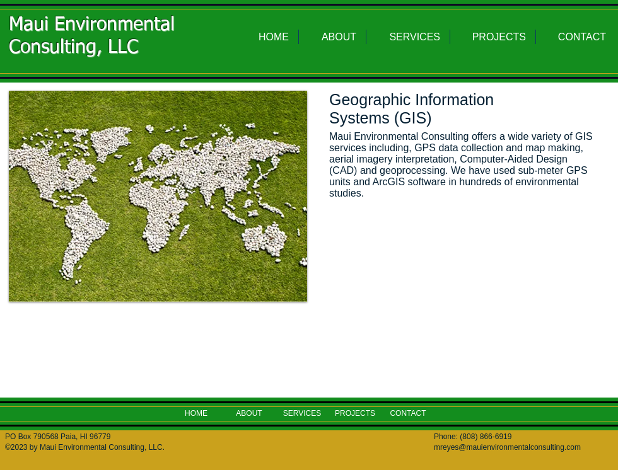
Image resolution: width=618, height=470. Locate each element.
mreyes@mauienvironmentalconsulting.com (507, 447)
